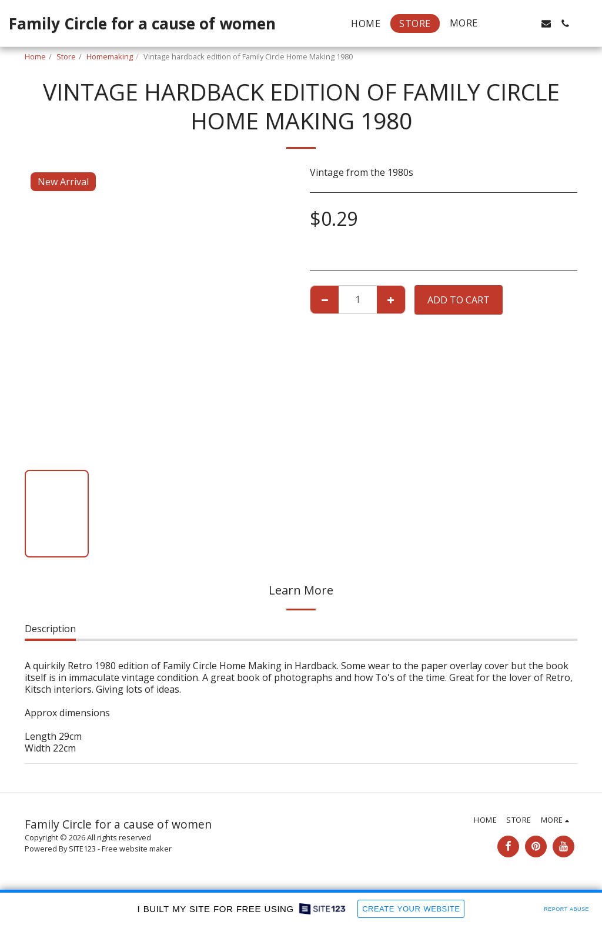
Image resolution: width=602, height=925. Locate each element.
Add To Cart (458, 299)
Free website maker (137, 848)
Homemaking (109, 56)
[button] (508, 23)
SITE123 (82, 848)
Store (66, 56)
